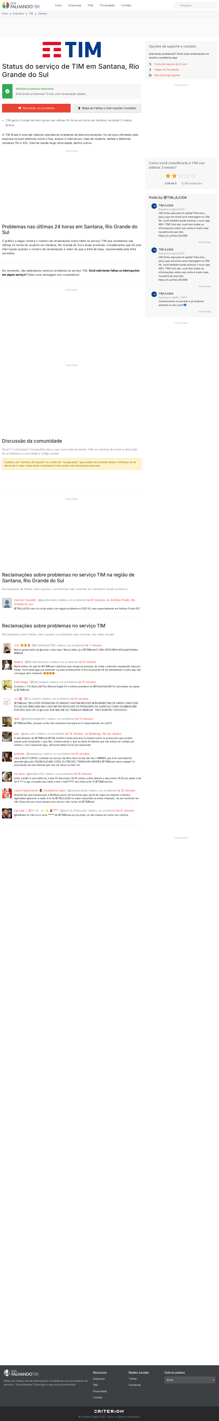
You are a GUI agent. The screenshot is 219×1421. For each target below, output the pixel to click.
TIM (31, 13)
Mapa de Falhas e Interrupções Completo (107, 108)
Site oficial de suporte (167, 75)
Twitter (133, 1378)
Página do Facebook (166, 69)
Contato (126, 5)
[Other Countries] (189, 1380)
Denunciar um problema (36, 108)
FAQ (90, 5)
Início (58, 5)
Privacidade (107, 5)
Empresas (74, 5)
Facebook (135, 1385)
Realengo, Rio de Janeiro (105, 789)
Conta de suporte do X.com (170, 64)
